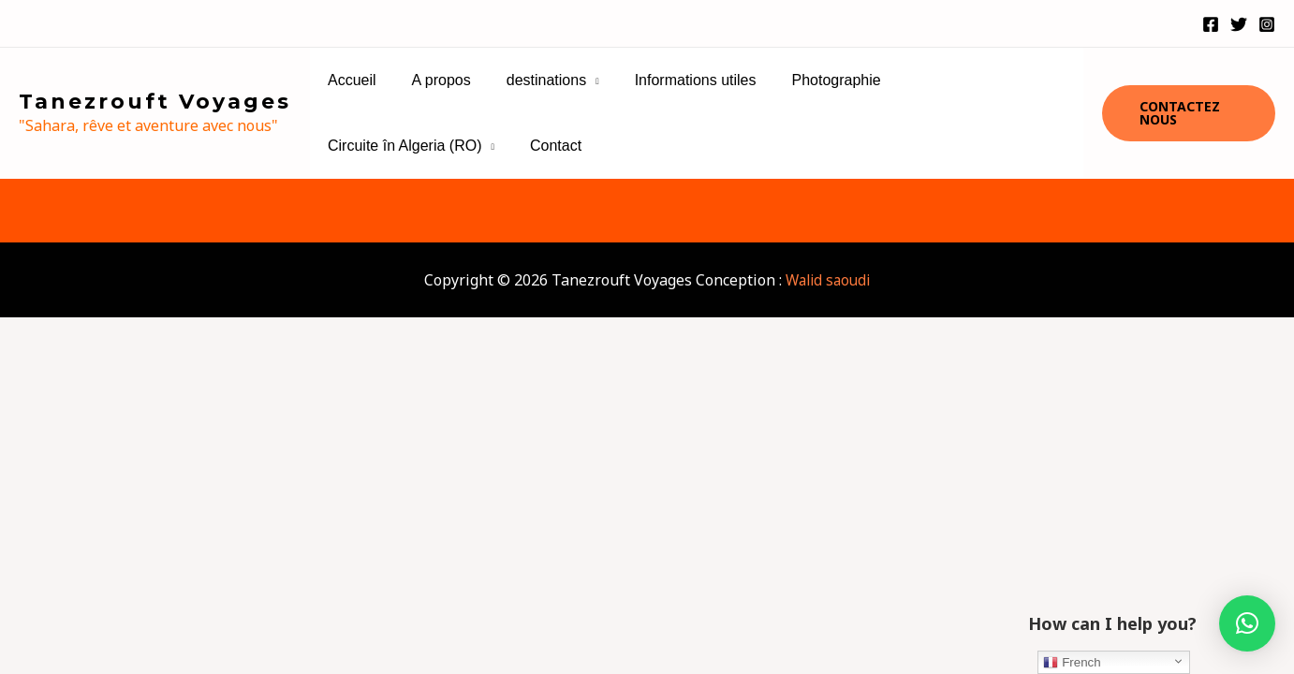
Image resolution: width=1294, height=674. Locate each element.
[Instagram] (1266, 24)
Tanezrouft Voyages (155, 101)
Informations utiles (676, 80)
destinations (532, 80)
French (1071, 662)
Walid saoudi (828, 280)
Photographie (810, 80)
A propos (433, 80)
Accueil (349, 80)
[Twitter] (1238, 24)
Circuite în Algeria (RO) (963, 80)
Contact (350, 146)
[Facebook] (1210, 24)
